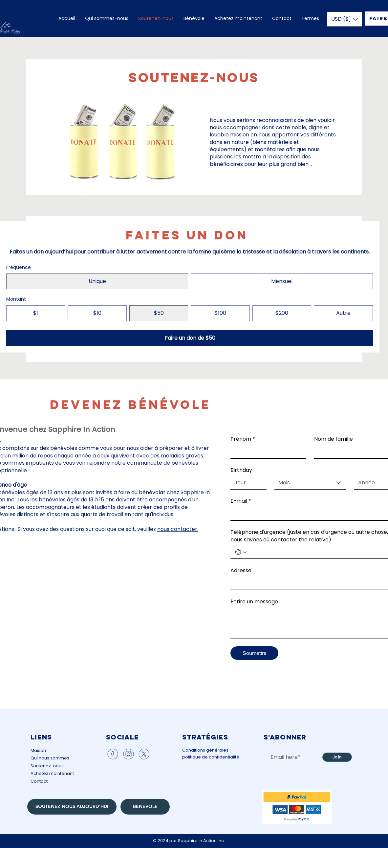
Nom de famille (333, 439)
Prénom (242, 439)
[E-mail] (308, 514)
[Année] (370, 482)
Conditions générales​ (205, 750)
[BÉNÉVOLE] (145, 807)
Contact (39, 781)
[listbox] (344, 19)
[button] (344, 19)
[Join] (337, 757)
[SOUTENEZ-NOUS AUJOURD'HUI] (72, 807)
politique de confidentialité (210, 757)
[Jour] (246, 482)
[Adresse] (308, 583)
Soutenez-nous (47, 766)
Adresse (240, 570)
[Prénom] (266, 451)
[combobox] (310, 483)
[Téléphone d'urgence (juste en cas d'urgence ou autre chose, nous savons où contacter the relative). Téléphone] (317, 552)
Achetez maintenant (52, 773)
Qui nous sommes (50, 758)
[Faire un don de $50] (189, 338)
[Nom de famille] (350, 451)
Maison (38, 750)
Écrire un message (254, 601)
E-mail (240, 501)
